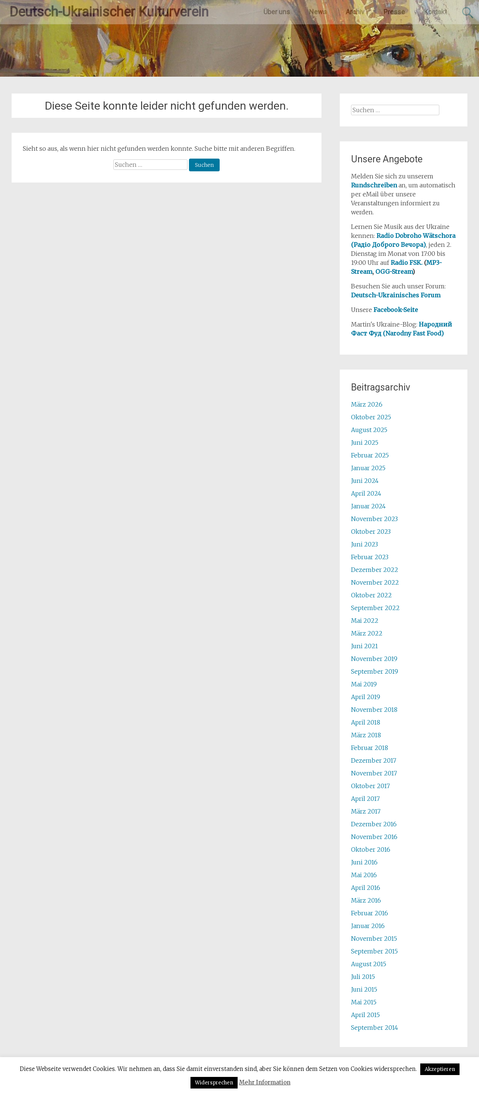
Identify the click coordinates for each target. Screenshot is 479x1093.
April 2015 (365, 1015)
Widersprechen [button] (214, 1083)
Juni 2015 (364, 989)
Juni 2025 (364, 442)
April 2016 (365, 887)
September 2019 (374, 671)
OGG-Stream (393, 271)
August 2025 (369, 430)
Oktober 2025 (371, 417)
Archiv (355, 12)
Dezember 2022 (374, 569)
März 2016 (366, 900)
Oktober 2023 (371, 531)
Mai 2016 (364, 875)
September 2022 (375, 608)
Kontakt (435, 12)
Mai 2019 (364, 684)
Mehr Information (264, 1082)
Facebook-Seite (395, 309)
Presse (394, 12)
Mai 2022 (364, 620)
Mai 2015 (363, 1002)
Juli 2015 (363, 976)
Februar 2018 (369, 747)
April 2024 (366, 493)
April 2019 (365, 697)
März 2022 (366, 633)
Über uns (276, 12)
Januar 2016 (368, 926)
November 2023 (374, 519)
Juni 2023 (364, 544)
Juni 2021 (364, 646)
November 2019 (374, 658)
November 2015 (374, 938)
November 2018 (374, 709)
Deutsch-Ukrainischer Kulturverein (108, 12)
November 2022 (375, 582)
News (318, 12)
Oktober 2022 (371, 595)
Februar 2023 (369, 557)
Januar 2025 (368, 468)
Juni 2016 (364, 862)
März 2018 (366, 735)
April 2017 (365, 798)
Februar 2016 (369, 913)
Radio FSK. (406, 262)
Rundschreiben (374, 185)
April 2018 (365, 722)
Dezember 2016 (374, 824)
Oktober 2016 (370, 849)
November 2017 (374, 773)
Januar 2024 (368, 506)
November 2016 (374, 837)
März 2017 (366, 811)
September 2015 (374, 951)
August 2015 (368, 964)
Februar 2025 (370, 455)
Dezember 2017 (373, 760)
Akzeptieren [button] (440, 1069)
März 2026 (366, 404)
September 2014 (374, 1027)
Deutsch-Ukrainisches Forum (395, 295)
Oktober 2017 (370, 786)
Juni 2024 (365, 480)
